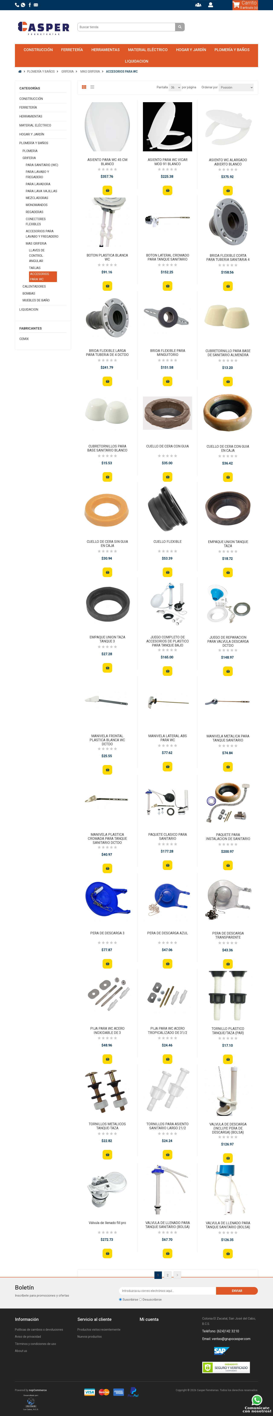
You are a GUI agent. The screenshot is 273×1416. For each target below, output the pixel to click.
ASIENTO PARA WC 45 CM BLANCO (107, 162)
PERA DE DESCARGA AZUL (167, 933)
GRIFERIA (29, 158)
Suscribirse (130, 1299)
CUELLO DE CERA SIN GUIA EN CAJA (107, 544)
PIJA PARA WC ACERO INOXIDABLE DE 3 (107, 1030)
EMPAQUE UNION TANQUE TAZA (228, 544)
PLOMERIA (30, 151)
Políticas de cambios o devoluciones (39, 1329)
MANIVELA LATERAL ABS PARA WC (167, 738)
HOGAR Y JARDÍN (191, 49)
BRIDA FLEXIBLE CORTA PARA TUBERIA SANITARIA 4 (228, 258)
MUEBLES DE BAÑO (36, 300)
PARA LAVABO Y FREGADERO (37, 174)
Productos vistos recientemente (99, 1329)
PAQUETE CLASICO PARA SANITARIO (167, 837)
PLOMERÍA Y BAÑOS (232, 49)
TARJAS (35, 268)
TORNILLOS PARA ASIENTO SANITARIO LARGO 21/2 (168, 1126)
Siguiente (177, 1275)
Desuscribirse (152, 1299)
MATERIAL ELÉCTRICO (148, 49)
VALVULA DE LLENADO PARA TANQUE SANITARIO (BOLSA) (167, 1225)
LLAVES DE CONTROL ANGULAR (37, 255)
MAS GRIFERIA (36, 243)
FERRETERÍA (72, 49)
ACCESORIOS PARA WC (39, 276)
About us (21, 1351)
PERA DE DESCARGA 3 (107, 933)
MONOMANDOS (37, 205)
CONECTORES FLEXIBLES (36, 221)
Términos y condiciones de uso (35, 1344)
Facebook (206, 1351)
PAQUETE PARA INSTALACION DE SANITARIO (228, 837)
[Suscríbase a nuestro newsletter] (167, 1291)
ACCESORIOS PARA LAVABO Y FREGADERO (42, 233)
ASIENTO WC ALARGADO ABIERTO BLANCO (228, 162)
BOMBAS (29, 293)
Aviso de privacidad (28, 1336)
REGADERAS (34, 212)
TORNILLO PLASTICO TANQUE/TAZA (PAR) (228, 1031)
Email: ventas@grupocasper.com (226, 1339)
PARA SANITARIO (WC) (42, 165)
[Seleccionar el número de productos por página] (175, 87)
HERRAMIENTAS (105, 49)
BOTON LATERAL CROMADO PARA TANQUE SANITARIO (167, 257)
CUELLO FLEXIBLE (168, 542)
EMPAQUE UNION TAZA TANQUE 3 (107, 639)
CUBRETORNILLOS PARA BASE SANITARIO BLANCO (107, 448)
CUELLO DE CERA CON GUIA (167, 446)
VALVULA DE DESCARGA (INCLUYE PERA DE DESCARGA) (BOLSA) (228, 1128)
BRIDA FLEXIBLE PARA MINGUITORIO (167, 353)
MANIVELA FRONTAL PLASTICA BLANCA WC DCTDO (107, 740)
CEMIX (24, 339)
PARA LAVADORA (38, 184)
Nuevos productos (89, 1336)
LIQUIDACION (136, 61)
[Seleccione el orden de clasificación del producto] (236, 87)
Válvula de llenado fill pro (107, 1223)
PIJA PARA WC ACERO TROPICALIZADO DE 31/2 (167, 1030)
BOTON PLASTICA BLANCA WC (107, 257)
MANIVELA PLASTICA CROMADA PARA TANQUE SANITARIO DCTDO (107, 839)
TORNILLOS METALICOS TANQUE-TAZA (107, 1126)
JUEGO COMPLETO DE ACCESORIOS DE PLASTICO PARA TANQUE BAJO (167, 641)
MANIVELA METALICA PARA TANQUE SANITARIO (227, 738)
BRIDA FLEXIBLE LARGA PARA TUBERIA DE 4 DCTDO (107, 353)
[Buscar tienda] (126, 27)
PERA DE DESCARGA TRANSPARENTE (228, 935)
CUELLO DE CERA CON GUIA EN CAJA (228, 448)
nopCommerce (38, 1390)
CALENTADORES (34, 286)
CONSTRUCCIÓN (38, 49)
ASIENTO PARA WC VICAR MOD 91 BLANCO (167, 162)
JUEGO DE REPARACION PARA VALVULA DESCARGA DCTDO (228, 641)
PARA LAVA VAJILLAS (41, 191)
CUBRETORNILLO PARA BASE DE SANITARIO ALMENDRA (228, 353)
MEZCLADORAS (37, 198)
